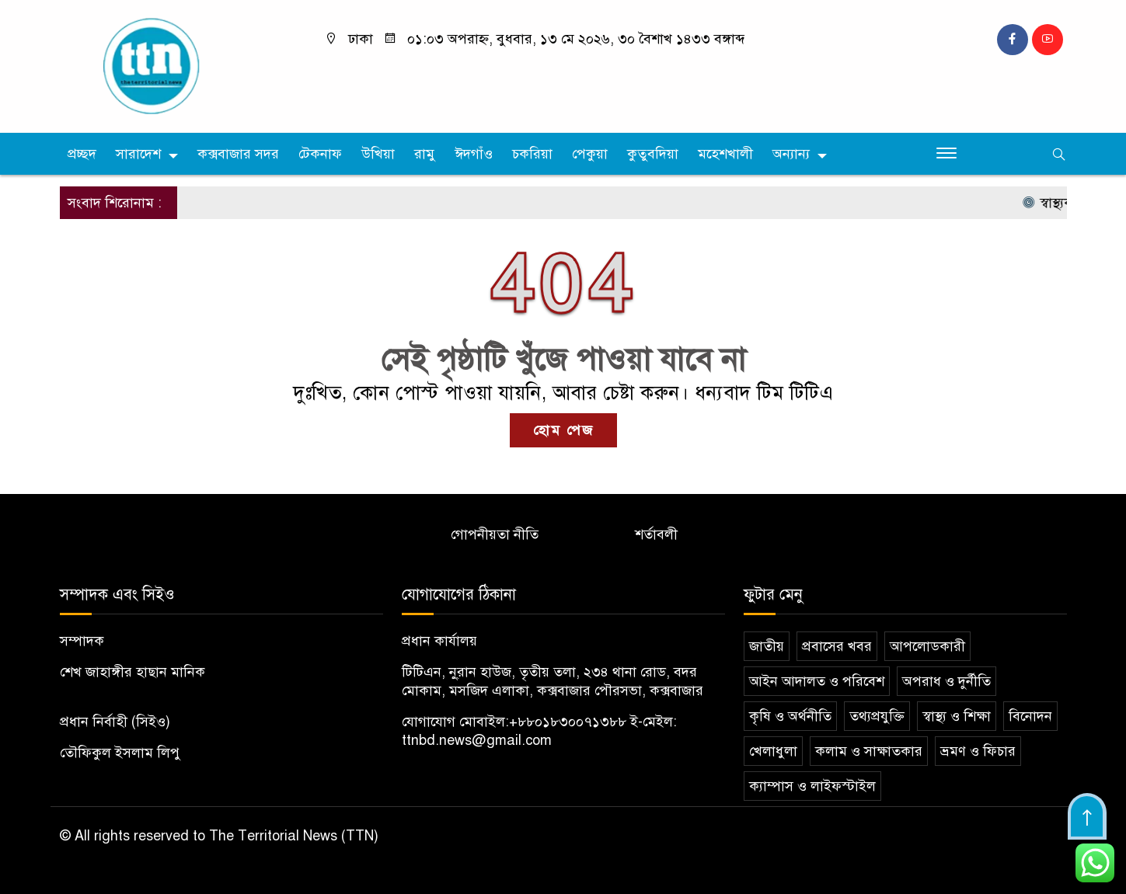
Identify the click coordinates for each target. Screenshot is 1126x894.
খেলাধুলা (773, 751)
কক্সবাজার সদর (238, 153)
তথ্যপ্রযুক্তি (877, 716)
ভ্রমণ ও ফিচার (978, 751)
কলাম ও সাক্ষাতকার (868, 751)
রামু (424, 153)
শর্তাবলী (656, 534)
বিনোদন (1030, 716)
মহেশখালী (725, 153)
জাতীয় (766, 646)
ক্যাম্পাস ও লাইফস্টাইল (812, 786)
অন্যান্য (791, 153)
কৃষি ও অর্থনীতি (790, 716)
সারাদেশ (138, 153)
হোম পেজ (563, 430)
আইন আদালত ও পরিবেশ (816, 681)
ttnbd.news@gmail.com (477, 740)
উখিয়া (378, 153)
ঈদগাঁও (474, 153)
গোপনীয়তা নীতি (495, 534)
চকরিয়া (532, 153)
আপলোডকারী (927, 646)
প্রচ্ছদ (82, 153)
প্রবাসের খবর (837, 646)
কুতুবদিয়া (652, 153)
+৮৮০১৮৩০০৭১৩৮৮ (567, 721)
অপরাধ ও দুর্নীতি (946, 681)
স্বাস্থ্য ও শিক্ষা (956, 716)
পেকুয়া (590, 153)
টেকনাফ (320, 153)
